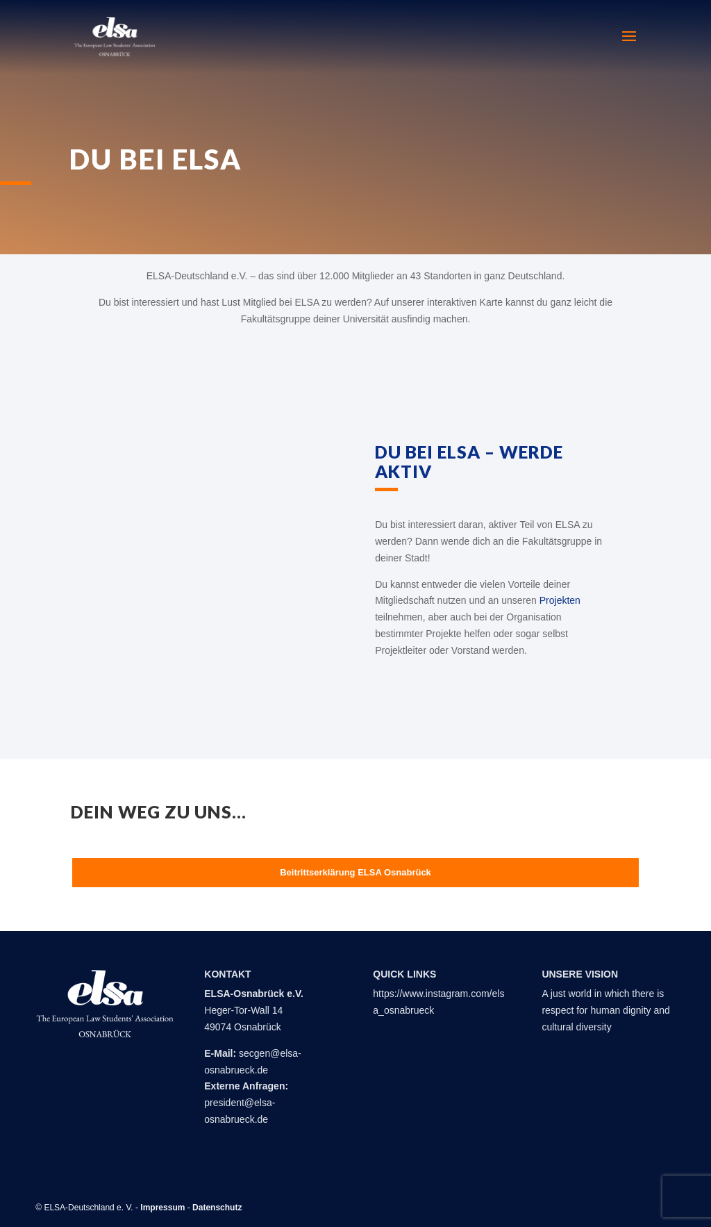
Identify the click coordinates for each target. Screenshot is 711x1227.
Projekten (559, 600)
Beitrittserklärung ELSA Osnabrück (355, 872)
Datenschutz (217, 1207)
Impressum (162, 1207)
